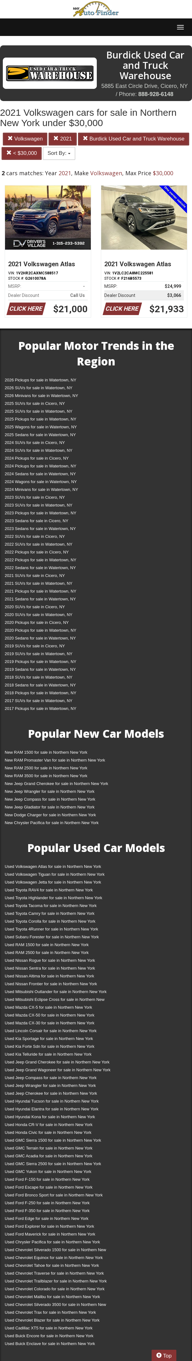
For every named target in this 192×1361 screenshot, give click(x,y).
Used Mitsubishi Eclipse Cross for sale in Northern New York (55, 1000)
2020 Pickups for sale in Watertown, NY (40, 630)
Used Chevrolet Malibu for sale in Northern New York (52, 1296)
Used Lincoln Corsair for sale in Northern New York (50, 1030)
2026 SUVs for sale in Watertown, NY (38, 387)
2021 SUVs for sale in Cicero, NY (35, 575)
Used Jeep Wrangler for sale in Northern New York (50, 1085)
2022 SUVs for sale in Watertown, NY (38, 544)
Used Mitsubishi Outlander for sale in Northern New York (55, 991)
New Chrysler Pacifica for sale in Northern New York (52, 822)
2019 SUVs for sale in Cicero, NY (35, 646)
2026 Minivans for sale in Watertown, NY (41, 395)
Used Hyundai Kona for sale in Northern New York (50, 1116)
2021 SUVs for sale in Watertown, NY (38, 583)
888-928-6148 (155, 94)
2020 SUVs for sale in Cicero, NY (35, 606)
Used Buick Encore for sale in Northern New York (49, 1335)
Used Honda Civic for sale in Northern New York (48, 1132)
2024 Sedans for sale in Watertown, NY (40, 474)
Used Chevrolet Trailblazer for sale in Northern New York (56, 1281)
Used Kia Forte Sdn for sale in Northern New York (49, 1046)
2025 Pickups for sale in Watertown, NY (40, 419)
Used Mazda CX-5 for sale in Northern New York (48, 1007)
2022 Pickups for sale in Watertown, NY (40, 560)
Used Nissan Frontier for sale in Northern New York (51, 983)
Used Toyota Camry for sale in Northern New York (50, 913)
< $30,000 (21, 153)
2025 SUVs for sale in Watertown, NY (38, 411)
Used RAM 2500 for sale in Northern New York (47, 952)
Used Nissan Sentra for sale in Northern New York (50, 968)
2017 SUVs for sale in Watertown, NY (38, 700)
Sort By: (59, 153)
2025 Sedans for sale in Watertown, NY (40, 434)
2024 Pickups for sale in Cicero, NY (37, 458)
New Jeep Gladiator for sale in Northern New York (50, 807)
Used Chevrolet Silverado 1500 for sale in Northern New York (55, 1251)
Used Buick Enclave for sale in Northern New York (50, 1343)
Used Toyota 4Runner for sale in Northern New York (51, 929)
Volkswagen (25, 139)
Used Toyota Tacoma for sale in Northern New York (51, 905)
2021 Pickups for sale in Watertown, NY (40, 591)
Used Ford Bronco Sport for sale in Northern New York (54, 1195)
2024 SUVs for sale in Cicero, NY (35, 442)
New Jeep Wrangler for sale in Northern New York (50, 791)
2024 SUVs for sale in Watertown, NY (38, 450)
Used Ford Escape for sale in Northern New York (48, 1187)
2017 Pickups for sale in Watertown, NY (40, 708)
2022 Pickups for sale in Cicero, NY (37, 552)
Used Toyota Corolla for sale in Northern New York (50, 921)
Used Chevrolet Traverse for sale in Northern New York (54, 1273)
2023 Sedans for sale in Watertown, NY (40, 528)
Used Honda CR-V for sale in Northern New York (48, 1124)
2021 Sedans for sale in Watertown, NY (40, 599)
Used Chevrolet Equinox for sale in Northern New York (54, 1257)
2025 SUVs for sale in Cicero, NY (35, 403)
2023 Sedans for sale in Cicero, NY (36, 520)
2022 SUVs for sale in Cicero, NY (35, 536)
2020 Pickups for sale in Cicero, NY (37, 622)
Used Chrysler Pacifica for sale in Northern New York (52, 1242)
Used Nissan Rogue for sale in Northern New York (50, 960)
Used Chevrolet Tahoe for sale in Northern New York (52, 1265)
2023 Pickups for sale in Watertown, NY (40, 513)
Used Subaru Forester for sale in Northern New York (52, 937)
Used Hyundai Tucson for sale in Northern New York (52, 1101)
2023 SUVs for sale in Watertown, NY (38, 505)
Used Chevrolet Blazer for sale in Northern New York (52, 1320)
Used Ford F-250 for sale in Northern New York (47, 1202)
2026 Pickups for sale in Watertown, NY (40, 380)
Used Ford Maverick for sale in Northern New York (50, 1234)
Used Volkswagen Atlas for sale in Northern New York (53, 866)
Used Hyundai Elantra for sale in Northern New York (51, 1109)
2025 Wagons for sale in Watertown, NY (41, 427)
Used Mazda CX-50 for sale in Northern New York (49, 1015)
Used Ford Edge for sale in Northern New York (46, 1218)
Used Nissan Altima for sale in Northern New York (49, 976)
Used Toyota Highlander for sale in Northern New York (53, 897)
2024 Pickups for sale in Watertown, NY (40, 466)
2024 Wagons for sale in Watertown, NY (41, 481)
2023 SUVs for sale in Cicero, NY (35, 497)
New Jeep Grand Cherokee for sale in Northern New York (56, 783)
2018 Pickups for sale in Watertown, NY (40, 693)
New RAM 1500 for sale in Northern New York (46, 752)
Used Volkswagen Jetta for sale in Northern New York (53, 882)
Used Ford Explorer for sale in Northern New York (49, 1226)
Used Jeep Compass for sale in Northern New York (50, 1077)
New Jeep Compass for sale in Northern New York (50, 799)
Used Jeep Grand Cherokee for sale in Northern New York (57, 1062)
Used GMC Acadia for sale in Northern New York (48, 1156)
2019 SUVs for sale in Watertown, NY (38, 653)
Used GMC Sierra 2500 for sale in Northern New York (53, 1163)
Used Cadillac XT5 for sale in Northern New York (48, 1328)
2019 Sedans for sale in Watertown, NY (40, 669)
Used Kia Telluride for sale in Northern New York (48, 1054)
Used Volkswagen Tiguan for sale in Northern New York (55, 874)
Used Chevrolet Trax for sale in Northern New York (50, 1312)
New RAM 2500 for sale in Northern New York (46, 768)
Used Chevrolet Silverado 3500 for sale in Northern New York (55, 1305)
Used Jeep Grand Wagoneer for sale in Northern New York (58, 1070)
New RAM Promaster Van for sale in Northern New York (55, 760)
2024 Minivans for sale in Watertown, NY (41, 489)
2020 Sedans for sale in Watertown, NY (40, 638)
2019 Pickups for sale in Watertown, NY (40, 661)
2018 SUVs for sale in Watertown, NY (38, 677)
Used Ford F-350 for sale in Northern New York (47, 1210)
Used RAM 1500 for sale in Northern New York (47, 944)
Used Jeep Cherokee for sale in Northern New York (51, 1093)
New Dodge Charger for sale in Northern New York (50, 815)
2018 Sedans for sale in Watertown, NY (40, 685)
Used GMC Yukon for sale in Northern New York (48, 1171)
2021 (62, 139)
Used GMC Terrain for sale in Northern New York (48, 1148)
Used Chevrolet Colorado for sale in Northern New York (55, 1289)
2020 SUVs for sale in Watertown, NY (38, 614)
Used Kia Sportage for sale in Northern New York (49, 1038)
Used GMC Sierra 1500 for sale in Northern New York (53, 1140)
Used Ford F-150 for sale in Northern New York (47, 1179)
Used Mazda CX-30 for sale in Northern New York (49, 1023)
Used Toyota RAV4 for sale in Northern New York (49, 890)
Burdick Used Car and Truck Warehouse (133, 139)
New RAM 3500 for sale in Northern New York (46, 775)
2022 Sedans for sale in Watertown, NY (40, 567)
